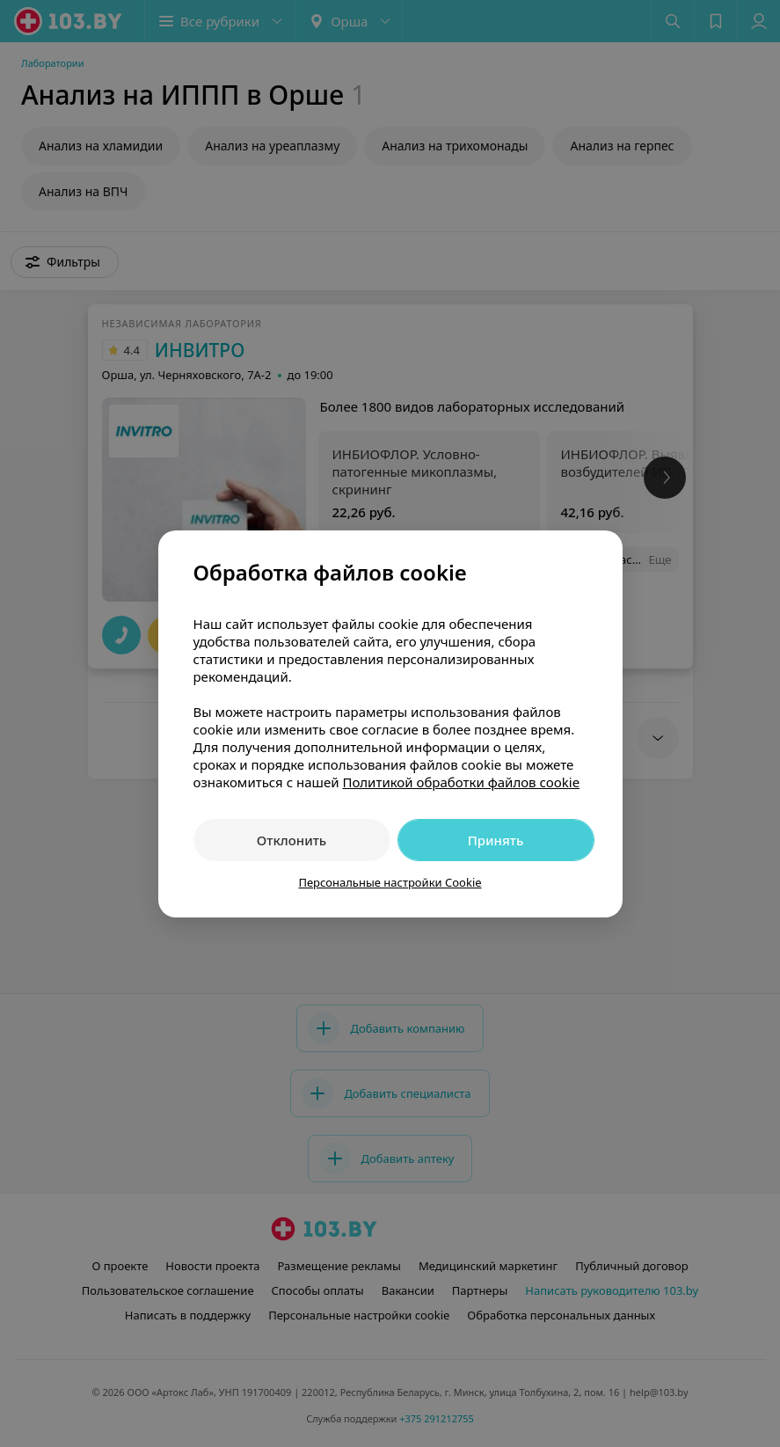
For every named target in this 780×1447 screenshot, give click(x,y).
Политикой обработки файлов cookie (461, 782)
